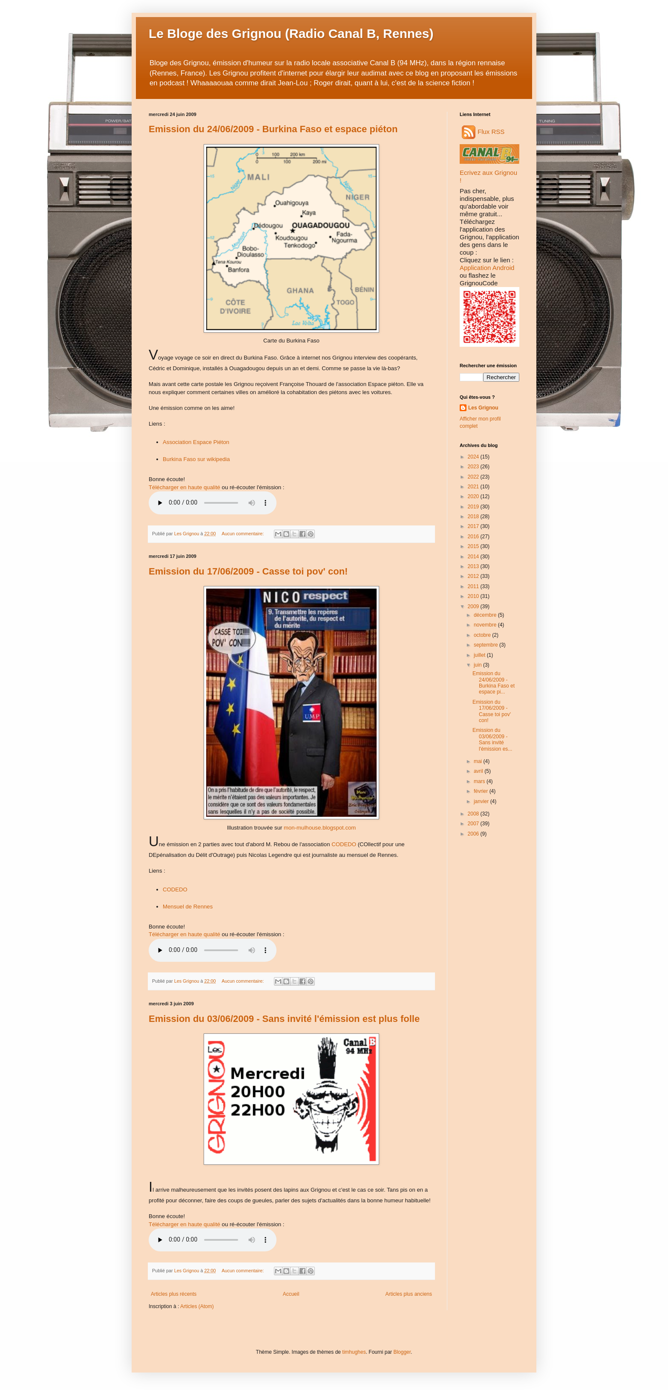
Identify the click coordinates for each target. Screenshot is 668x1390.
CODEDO (343, 844)
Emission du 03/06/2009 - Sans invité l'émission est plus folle (284, 1018)
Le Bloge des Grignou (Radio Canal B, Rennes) (291, 33)
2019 (474, 507)
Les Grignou (483, 408)
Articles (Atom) (197, 1306)
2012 (474, 576)
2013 (474, 566)
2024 (474, 457)
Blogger (402, 1352)
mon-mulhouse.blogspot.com (320, 827)
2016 (474, 537)
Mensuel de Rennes (188, 906)
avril (479, 771)
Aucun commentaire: (243, 533)
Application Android (487, 267)
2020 (474, 496)
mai (479, 761)
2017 (474, 526)
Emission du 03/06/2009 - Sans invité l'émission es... (492, 739)
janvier (482, 801)
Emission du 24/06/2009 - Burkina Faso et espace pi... (493, 682)
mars (480, 781)
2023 (474, 467)
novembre (486, 625)
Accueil (291, 1294)
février (481, 791)
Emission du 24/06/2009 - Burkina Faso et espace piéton (273, 129)
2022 (474, 477)
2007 (474, 824)
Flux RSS (483, 131)
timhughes (354, 1352)
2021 (474, 487)
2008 (474, 814)
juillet (480, 655)
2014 (474, 557)
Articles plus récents (173, 1294)
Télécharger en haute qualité (184, 487)
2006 (474, 834)
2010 (474, 596)
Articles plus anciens (409, 1294)
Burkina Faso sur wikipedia (196, 459)
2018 (474, 516)
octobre (483, 635)
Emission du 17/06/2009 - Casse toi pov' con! (248, 571)
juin (478, 665)
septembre (486, 645)
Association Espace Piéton (196, 442)
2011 (474, 586)
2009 (474, 606)
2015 (474, 546)
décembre (486, 615)
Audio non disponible (212, 502)
